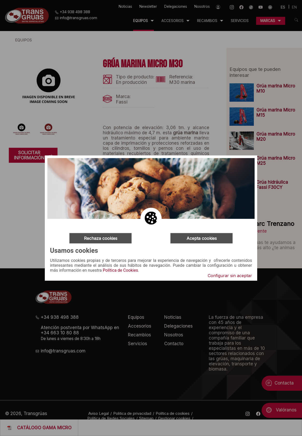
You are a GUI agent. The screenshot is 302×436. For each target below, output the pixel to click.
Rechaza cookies (100, 238)
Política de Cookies (120, 270)
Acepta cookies (201, 238)
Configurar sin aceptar (230, 275)
